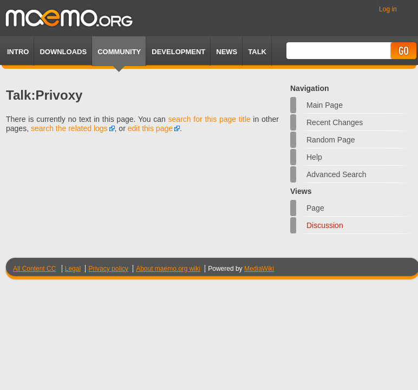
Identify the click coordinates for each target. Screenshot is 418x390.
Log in (388, 9)
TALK (257, 52)
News (226, 52)
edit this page (150, 128)
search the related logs (69, 128)
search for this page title (209, 119)
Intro (18, 52)
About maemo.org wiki (168, 268)
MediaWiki (259, 268)
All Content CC (34, 268)
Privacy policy (108, 268)
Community (119, 52)
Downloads (63, 52)
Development (178, 52)
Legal (73, 268)
